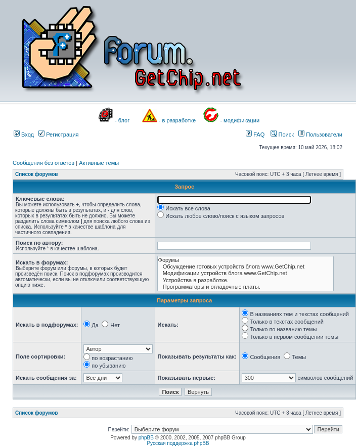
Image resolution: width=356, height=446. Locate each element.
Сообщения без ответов (43, 163)
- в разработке (177, 120)
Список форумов (36, 174)
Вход (24, 134)
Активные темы (99, 163)
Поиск (282, 134)
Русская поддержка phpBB (178, 443)
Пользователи (320, 134)
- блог (122, 120)
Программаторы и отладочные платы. (245, 287)
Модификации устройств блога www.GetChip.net (245, 273)
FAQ (255, 134)
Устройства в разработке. (245, 280)
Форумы (245, 260)
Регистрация (58, 134)
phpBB (146, 437)
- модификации (239, 120)
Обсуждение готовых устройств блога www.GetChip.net (245, 266)
